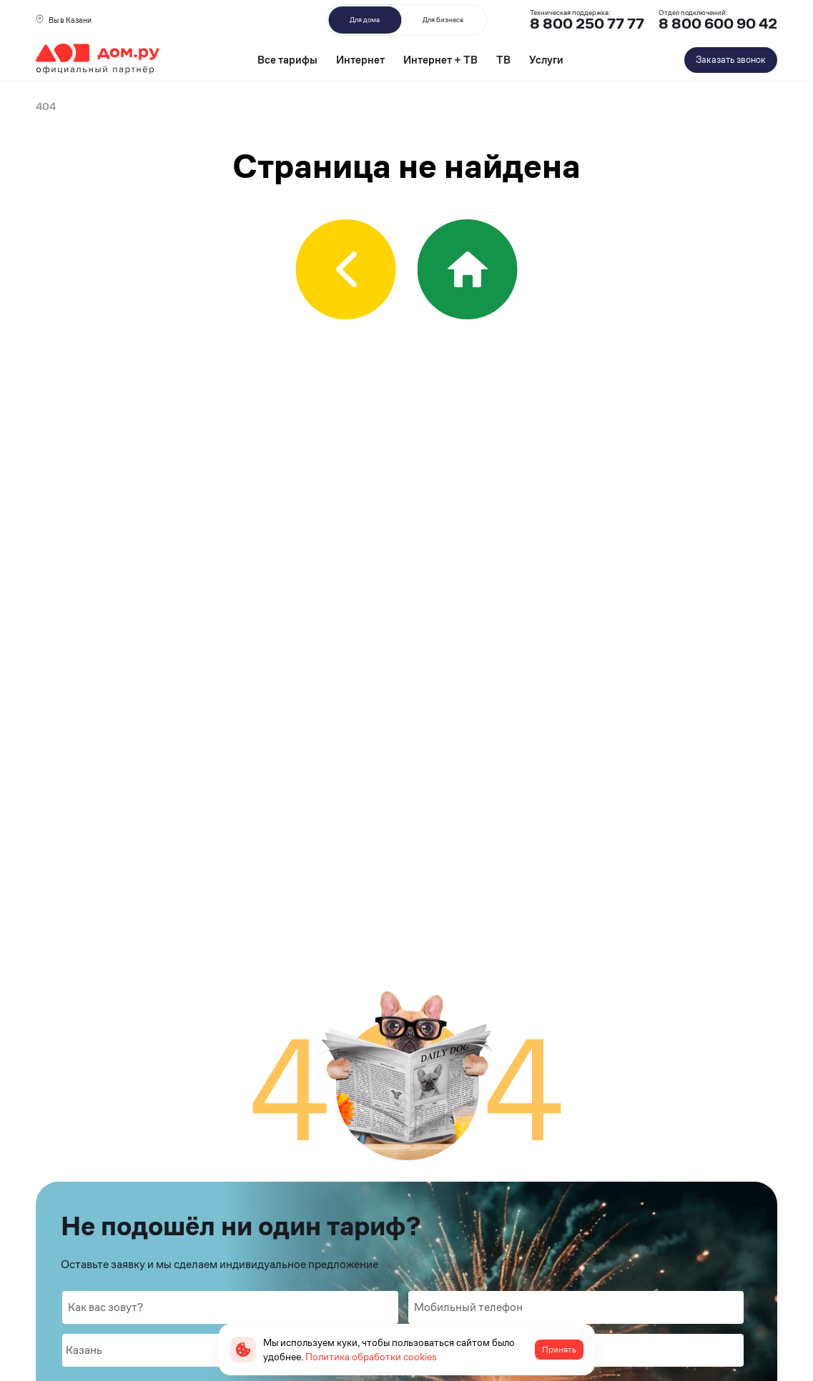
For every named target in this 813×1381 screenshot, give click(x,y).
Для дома (365, 19)
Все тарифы (287, 59)
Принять (559, 1349)
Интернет (360, 59)
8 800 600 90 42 (718, 24)
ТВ (503, 59)
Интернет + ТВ (440, 59)
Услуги (546, 59)
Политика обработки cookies (371, 1356)
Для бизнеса (443, 19)
